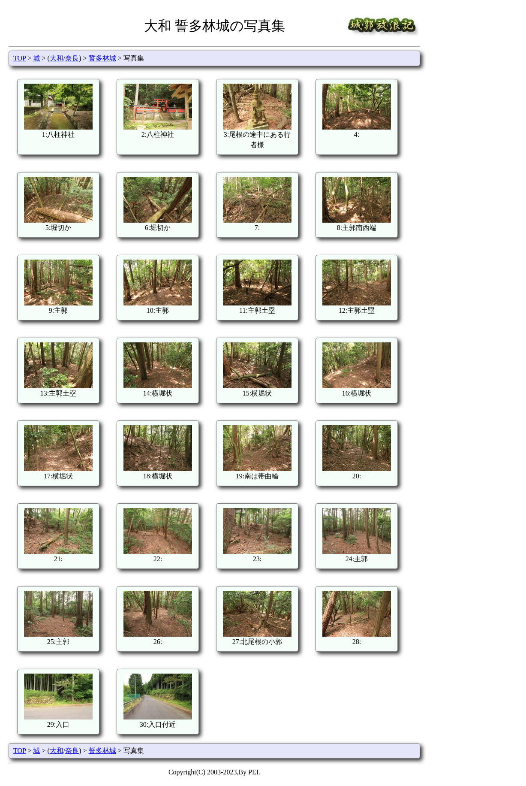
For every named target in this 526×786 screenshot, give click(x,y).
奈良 (72, 58)
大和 (56, 58)
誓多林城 (102, 58)
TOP (19, 58)
